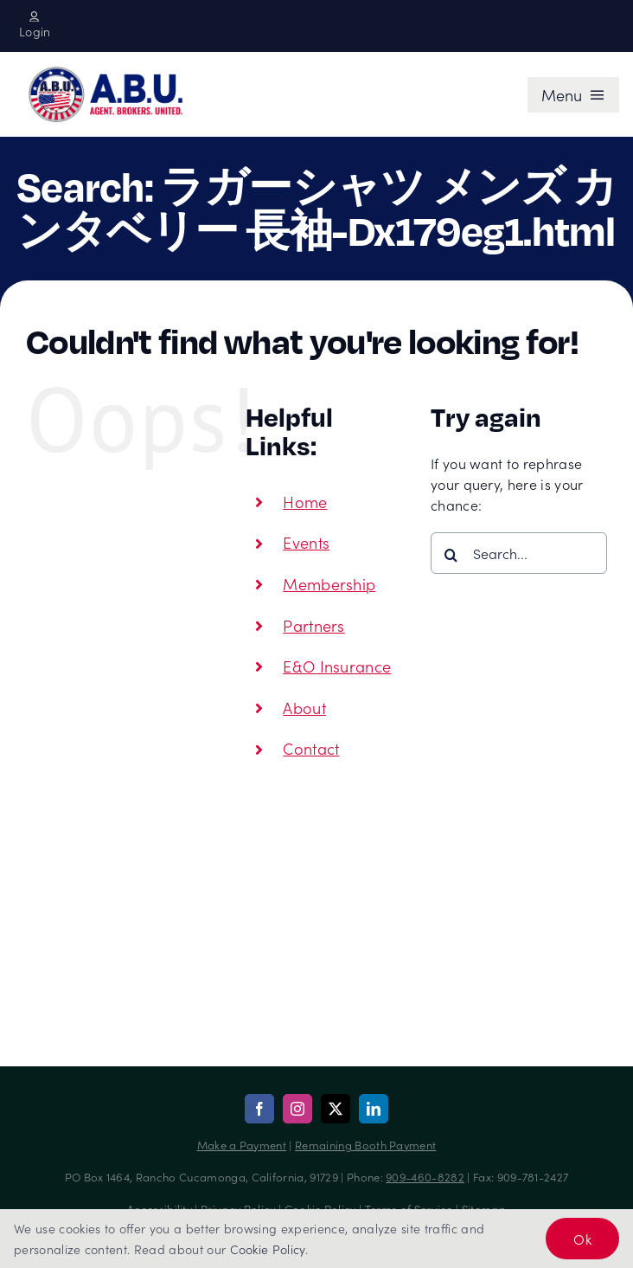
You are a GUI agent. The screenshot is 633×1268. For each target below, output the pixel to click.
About (304, 707)
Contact (311, 748)
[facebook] (259, 1108)
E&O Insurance (337, 666)
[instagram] (297, 1108)
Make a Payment (241, 1144)
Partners (314, 625)
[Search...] (519, 553)
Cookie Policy (267, 1249)
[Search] (451, 555)
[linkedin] (373, 1108)
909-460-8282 (425, 1176)
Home (305, 501)
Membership (329, 584)
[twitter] (335, 1108)
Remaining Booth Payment (365, 1144)
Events (306, 542)
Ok (582, 1238)
